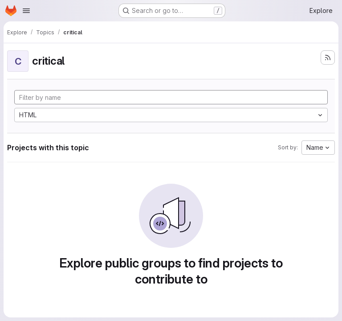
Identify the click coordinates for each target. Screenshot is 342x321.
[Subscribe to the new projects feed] (328, 57)
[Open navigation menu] (26, 11)
